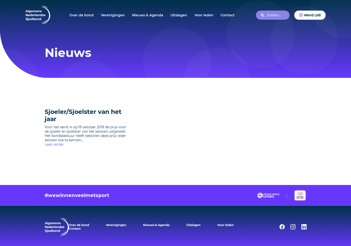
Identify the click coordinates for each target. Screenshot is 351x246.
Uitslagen (178, 15)
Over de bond (81, 15)
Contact (228, 15)
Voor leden (203, 15)
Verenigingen (113, 15)
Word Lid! (312, 15)
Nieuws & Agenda (147, 15)
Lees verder (54, 144)
